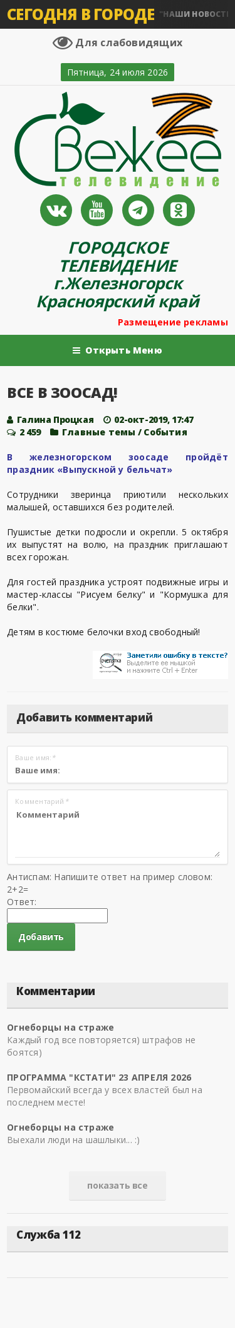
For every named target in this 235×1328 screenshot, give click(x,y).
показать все (117, 1185)
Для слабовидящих (117, 42)
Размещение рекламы (173, 322)
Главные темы (99, 432)
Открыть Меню (117, 350)
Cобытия (165, 432)
